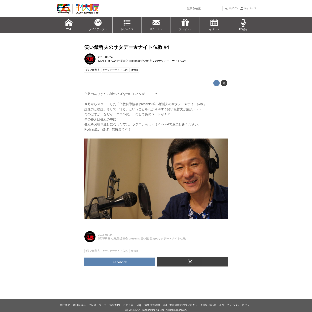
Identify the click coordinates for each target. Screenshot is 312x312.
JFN (221, 304)
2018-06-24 (105, 57)
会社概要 (65, 304)
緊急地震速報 (152, 304)
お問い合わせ (208, 304)
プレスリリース (98, 304)
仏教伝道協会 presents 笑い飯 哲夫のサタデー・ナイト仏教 (148, 60)
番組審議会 (79, 304)
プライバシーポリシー (239, 304)
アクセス (128, 304)
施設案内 (114, 304)
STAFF (102, 60)
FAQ (139, 304)
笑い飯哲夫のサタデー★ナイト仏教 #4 (126, 47)
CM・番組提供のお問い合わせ (180, 304)
